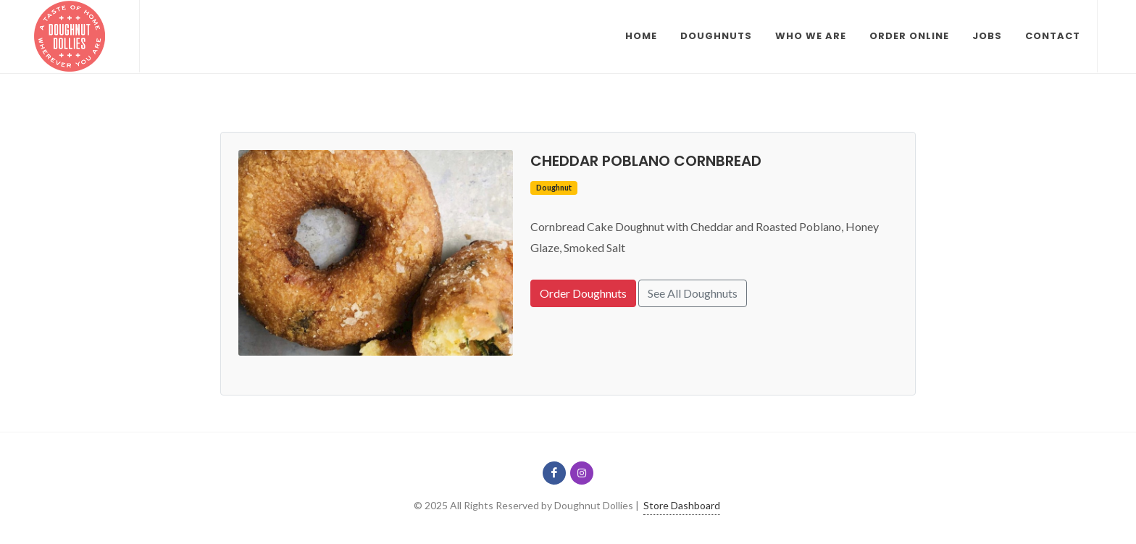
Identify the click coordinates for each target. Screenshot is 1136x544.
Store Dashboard (681, 505)
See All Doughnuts (693, 293)
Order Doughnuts (583, 293)
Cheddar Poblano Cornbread (645, 161)
